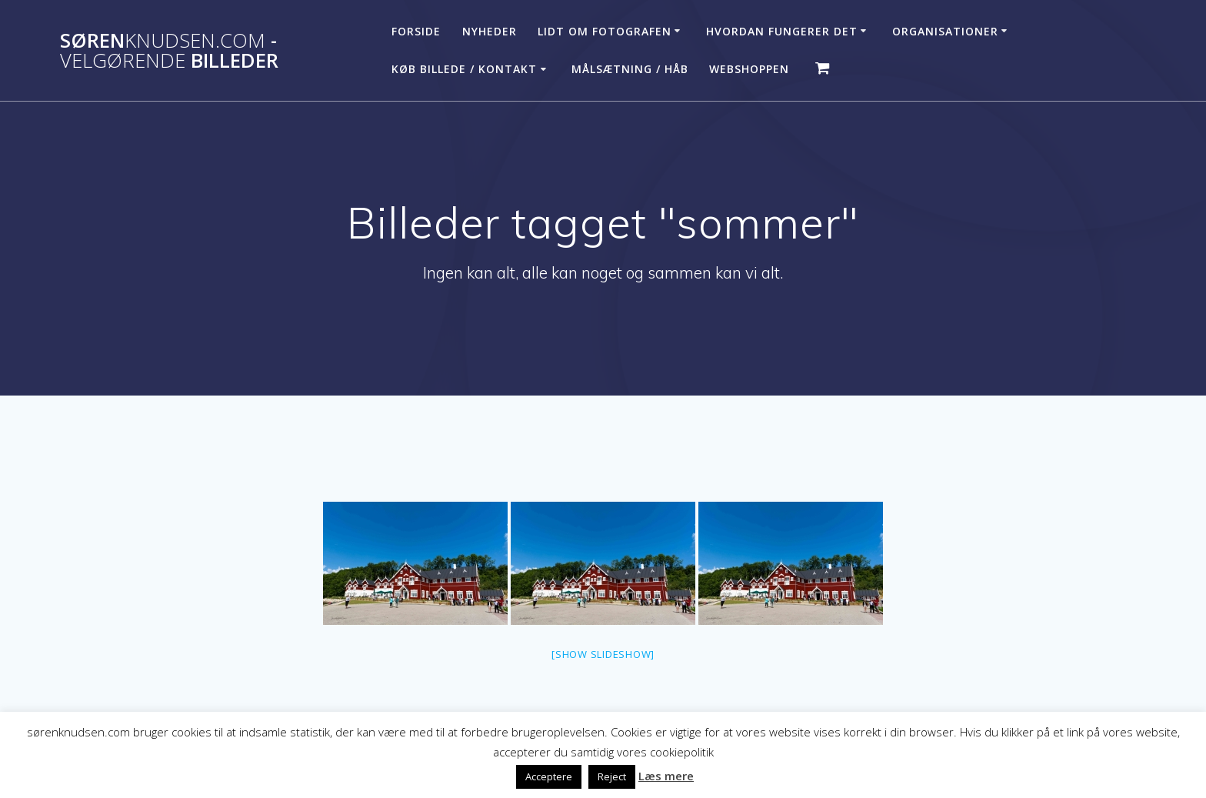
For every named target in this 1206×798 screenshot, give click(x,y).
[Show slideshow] (603, 654)
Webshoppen (749, 69)
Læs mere (666, 775)
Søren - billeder (169, 50)
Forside (416, 31)
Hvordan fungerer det (782, 31)
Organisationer (945, 31)
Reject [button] (612, 776)
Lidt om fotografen (604, 31)
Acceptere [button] (548, 776)
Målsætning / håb (629, 69)
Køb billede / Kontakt (464, 69)
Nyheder (489, 31)
